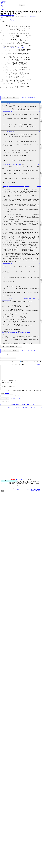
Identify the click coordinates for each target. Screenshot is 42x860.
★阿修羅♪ (3, 1)
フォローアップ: (4, 355)
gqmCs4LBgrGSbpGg (33, 16)
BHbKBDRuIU (4, 300)
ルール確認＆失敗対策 (15, 401)
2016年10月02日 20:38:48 (14, 186)
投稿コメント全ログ (5, 407)
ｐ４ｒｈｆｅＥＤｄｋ (13, 298)
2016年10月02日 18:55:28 (8, 103)
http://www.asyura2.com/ (21, 482)
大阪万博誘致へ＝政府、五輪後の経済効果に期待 (13, 47)
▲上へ (9, 410)
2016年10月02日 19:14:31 (8, 111)
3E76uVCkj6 (16, 131)
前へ (40, 410)
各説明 (38, 364)
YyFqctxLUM (22, 186)
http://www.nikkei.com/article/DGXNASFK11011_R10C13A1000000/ (16, 332)
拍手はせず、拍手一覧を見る (28, 97)
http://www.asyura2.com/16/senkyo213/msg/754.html (7, 15)
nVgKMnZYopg (20, 131)
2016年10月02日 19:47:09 (8, 131)
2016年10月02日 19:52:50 (8, 164)
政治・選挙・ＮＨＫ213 (3, 4)
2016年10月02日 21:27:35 (8, 263)
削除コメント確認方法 (32, 407)
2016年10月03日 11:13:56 (29, 298)
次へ (37, 410)
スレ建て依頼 (23, 407)
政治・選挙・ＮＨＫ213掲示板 (28, 410)
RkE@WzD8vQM (27, 186)
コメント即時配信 (15, 407)
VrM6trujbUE (8, 300)
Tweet (2, 17)
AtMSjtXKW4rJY (27, 16)
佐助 (5, 186)
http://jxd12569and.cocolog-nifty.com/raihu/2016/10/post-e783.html (14, 19)
